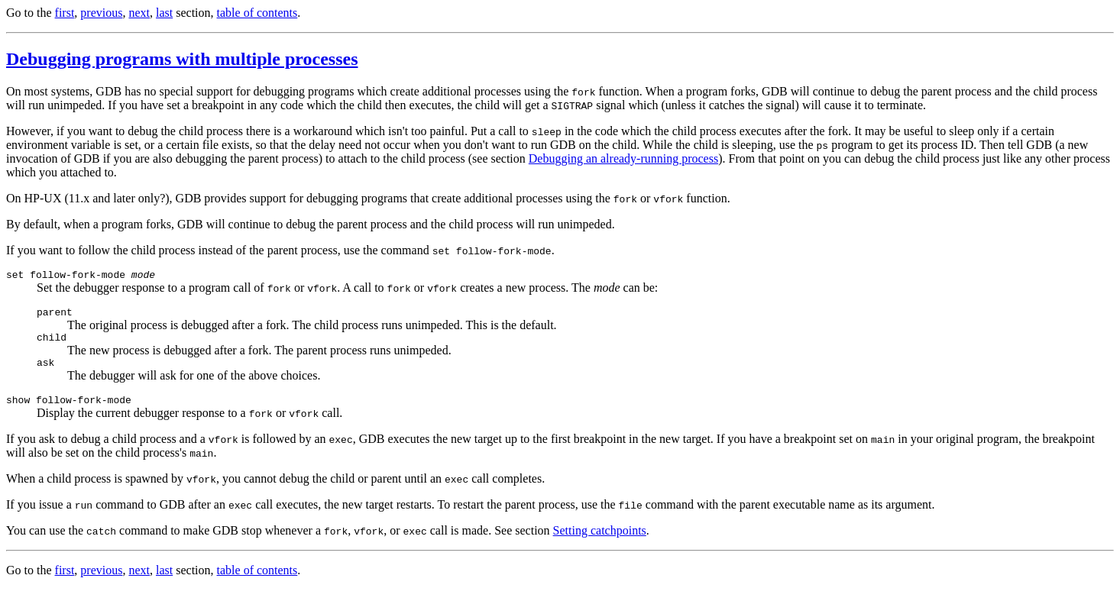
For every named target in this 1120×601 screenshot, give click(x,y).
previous (101, 12)
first (65, 12)
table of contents (257, 12)
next (139, 12)
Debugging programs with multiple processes (182, 59)
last (164, 12)
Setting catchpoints (599, 541)
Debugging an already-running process (623, 158)
